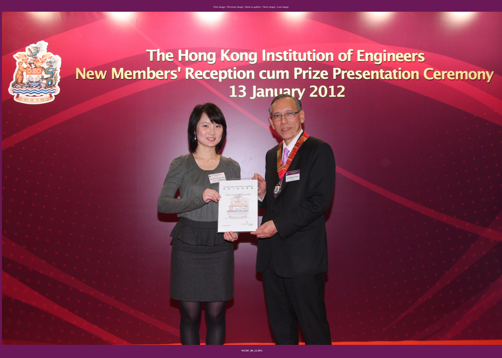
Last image (283, 6)
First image (219, 6)
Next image (269, 6)
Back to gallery (253, 6)
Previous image (235, 6)
